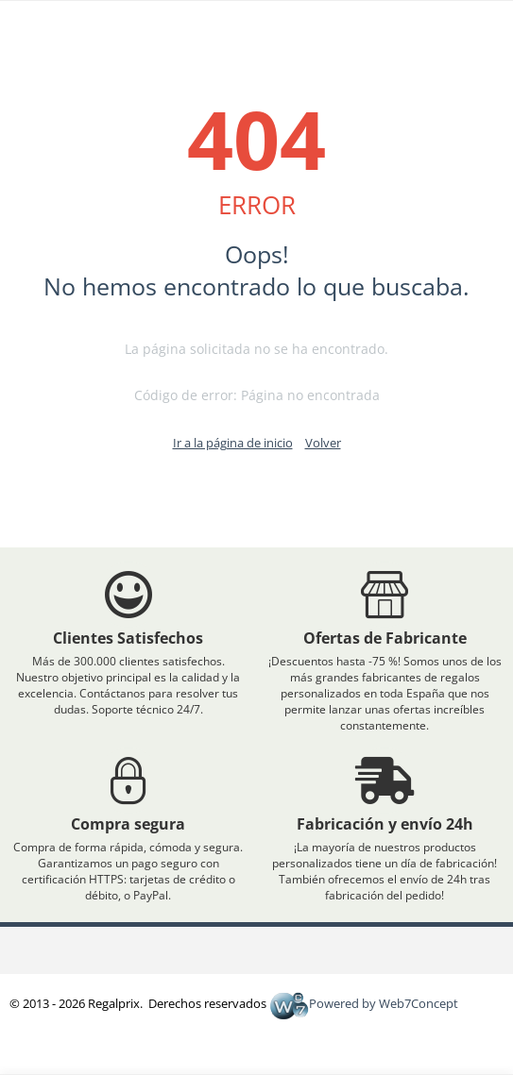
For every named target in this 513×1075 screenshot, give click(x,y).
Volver (323, 442)
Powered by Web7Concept (363, 1003)
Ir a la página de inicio (233, 442)
